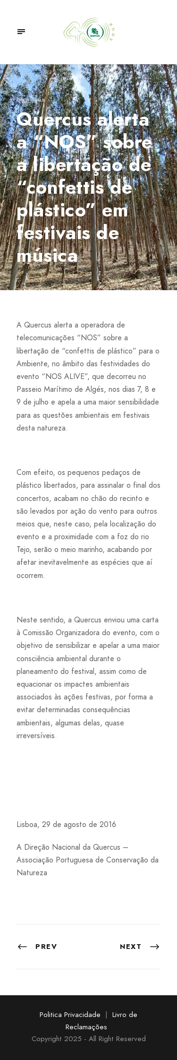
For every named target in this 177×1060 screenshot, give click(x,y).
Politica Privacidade (70, 1014)
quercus (31, 99)
